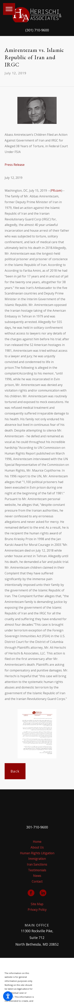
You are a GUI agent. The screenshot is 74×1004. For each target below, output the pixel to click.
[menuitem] (37, 842)
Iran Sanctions (37, 864)
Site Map (37, 904)
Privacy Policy (37, 910)
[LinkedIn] (43, 893)
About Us (37, 847)
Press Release (15, 165)
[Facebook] (31, 893)
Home (37, 842)
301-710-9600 (37, 827)
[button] (8, 996)
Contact (37, 881)
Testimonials (37, 870)
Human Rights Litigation (37, 853)
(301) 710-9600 (37, 30)
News (37, 876)
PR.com (56, 190)
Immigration (37, 859)
